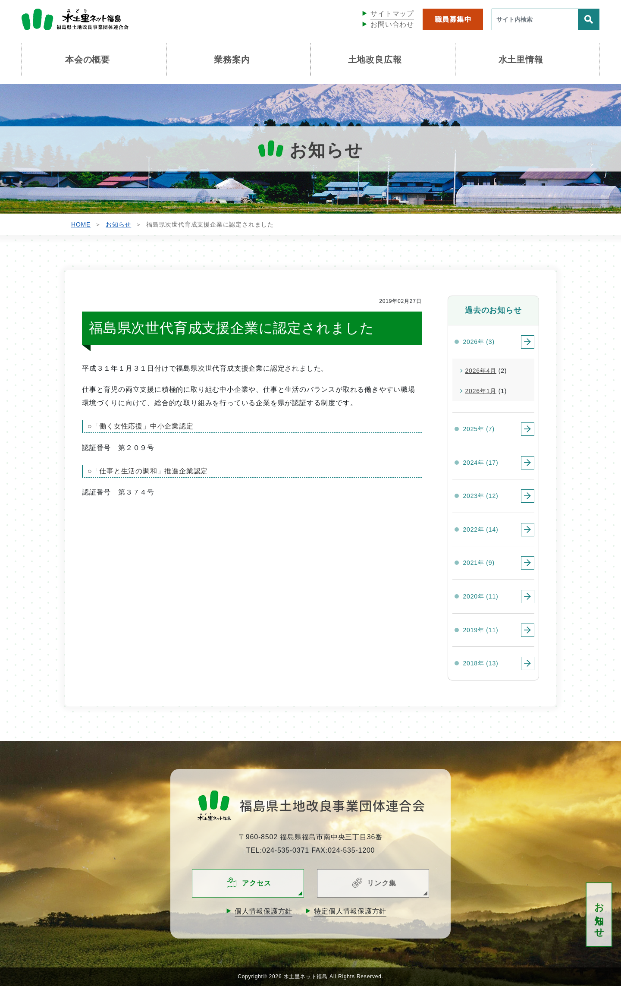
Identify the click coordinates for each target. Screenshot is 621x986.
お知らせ (599, 915)
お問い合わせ (392, 24)
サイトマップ (392, 13)
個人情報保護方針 (263, 911)
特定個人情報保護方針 (350, 911)
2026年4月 (481, 370)
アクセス (256, 883)
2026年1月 (481, 390)
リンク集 (381, 883)
